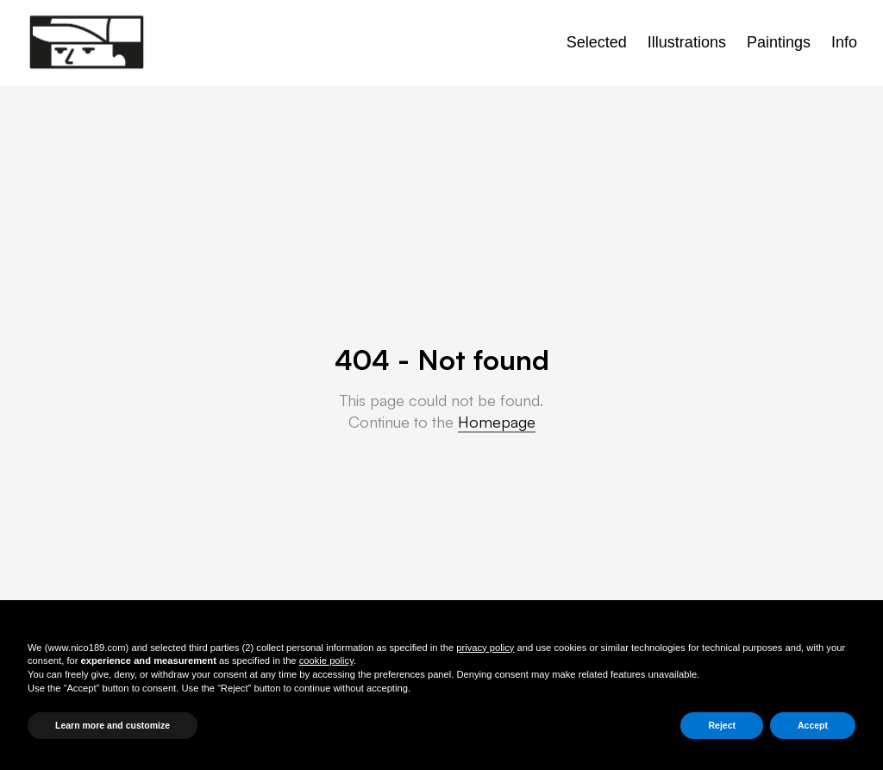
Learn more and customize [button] (112, 725)
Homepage (496, 421)
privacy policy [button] (485, 647)
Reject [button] (722, 725)
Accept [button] (813, 725)
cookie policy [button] (326, 660)
